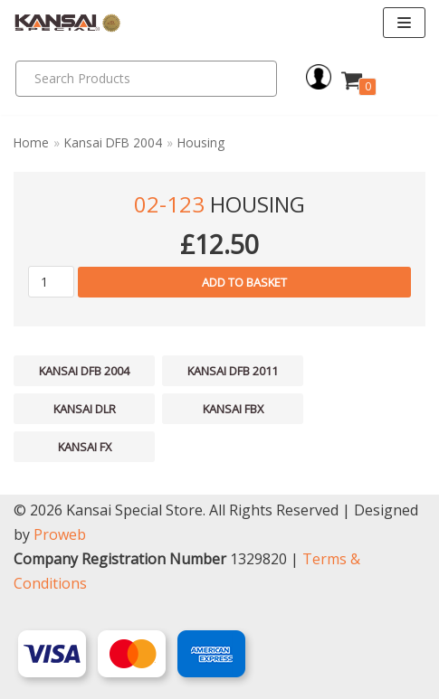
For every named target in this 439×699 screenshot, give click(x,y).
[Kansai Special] (68, 23)
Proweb (59, 534)
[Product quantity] (51, 282)
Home (31, 142)
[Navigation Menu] (404, 22)
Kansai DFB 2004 (113, 142)
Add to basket (244, 282)
